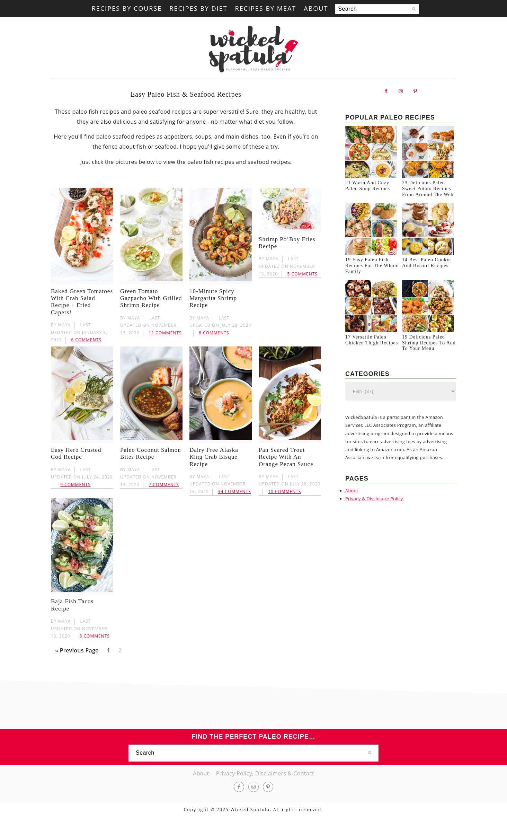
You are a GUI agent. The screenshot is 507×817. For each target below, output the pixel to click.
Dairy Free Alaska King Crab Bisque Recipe (213, 457)
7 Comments (164, 484)
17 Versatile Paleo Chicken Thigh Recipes (371, 346)
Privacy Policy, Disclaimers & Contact (265, 773)
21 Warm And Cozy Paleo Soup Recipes (367, 187)
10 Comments (284, 491)
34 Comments (234, 491)
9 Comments (75, 484)
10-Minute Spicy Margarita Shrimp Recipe (213, 298)
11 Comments (165, 333)
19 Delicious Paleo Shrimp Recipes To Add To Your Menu (429, 349)
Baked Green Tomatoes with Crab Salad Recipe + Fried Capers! (82, 302)
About (351, 496)
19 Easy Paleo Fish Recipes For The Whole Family (372, 269)
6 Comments (86, 340)
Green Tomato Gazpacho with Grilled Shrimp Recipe (151, 298)
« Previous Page (77, 651)
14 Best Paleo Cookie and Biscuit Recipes (426, 266)
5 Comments (302, 274)
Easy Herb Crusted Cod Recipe (76, 453)
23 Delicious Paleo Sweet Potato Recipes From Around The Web (427, 190)
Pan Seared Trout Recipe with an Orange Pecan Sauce (286, 457)
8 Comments (214, 333)
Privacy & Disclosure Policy (374, 505)
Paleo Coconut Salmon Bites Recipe (150, 453)
